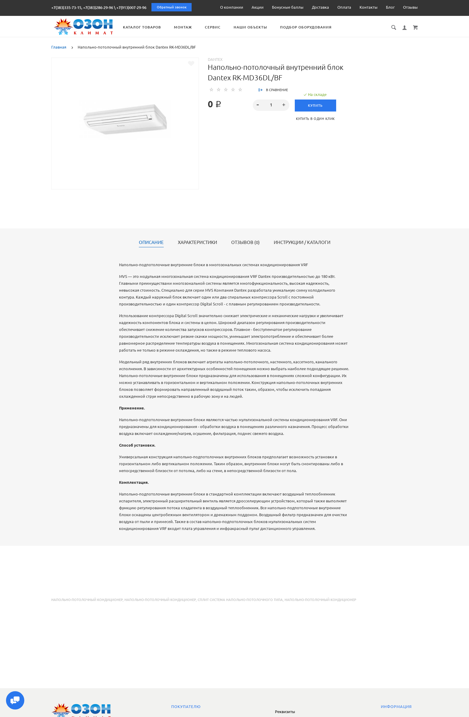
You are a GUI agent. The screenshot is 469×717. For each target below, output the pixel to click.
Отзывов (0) (245, 242)
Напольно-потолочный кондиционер (87, 600)
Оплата (344, 7)
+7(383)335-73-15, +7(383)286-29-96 (82, 7)
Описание (151, 242)
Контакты (369, 7)
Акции (258, 7)
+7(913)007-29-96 (131, 7)
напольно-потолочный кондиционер (160, 600)
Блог (390, 7)
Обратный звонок (172, 7)
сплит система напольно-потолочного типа (240, 600)
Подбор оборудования (312, 27)
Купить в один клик (316, 118)
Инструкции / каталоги (302, 242)
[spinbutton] (270, 105)
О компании (231, 7)
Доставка (320, 7)
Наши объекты (256, 27)
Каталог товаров (148, 27)
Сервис (219, 27)
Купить (316, 105)
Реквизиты (285, 712)
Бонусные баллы (287, 7)
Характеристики (197, 242)
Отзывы (410, 7)
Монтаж (189, 27)
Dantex (215, 59)
